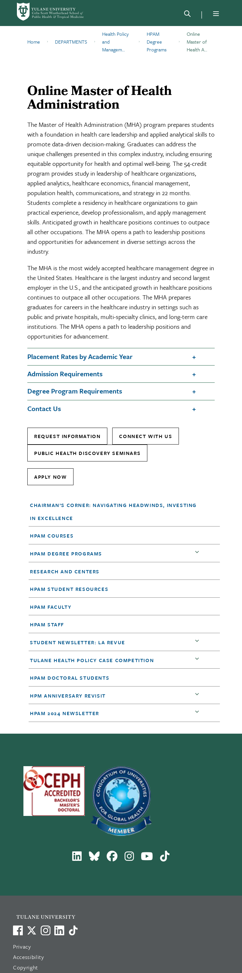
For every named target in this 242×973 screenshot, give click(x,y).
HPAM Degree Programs (66, 553)
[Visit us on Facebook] (18, 930)
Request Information (67, 436)
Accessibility (28, 957)
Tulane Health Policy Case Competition (92, 660)
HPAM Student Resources (69, 589)
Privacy (22, 946)
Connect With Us (145, 436)
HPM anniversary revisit (68, 695)
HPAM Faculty (50, 606)
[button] (116, 512)
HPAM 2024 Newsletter (64, 713)
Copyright (25, 967)
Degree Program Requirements (74, 391)
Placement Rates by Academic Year (80, 356)
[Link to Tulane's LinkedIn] (59, 930)
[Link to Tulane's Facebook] (45, 930)
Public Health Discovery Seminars (87, 453)
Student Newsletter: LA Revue (77, 642)
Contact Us (44, 408)
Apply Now (50, 476)
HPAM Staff (47, 624)
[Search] (187, 15)
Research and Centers (65, 571)
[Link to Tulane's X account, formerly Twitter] (31, 930)
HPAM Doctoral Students (69, 677)
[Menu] (216, 14)
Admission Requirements (64, 374)
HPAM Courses (52, 535)
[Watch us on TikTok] (73, 930)
